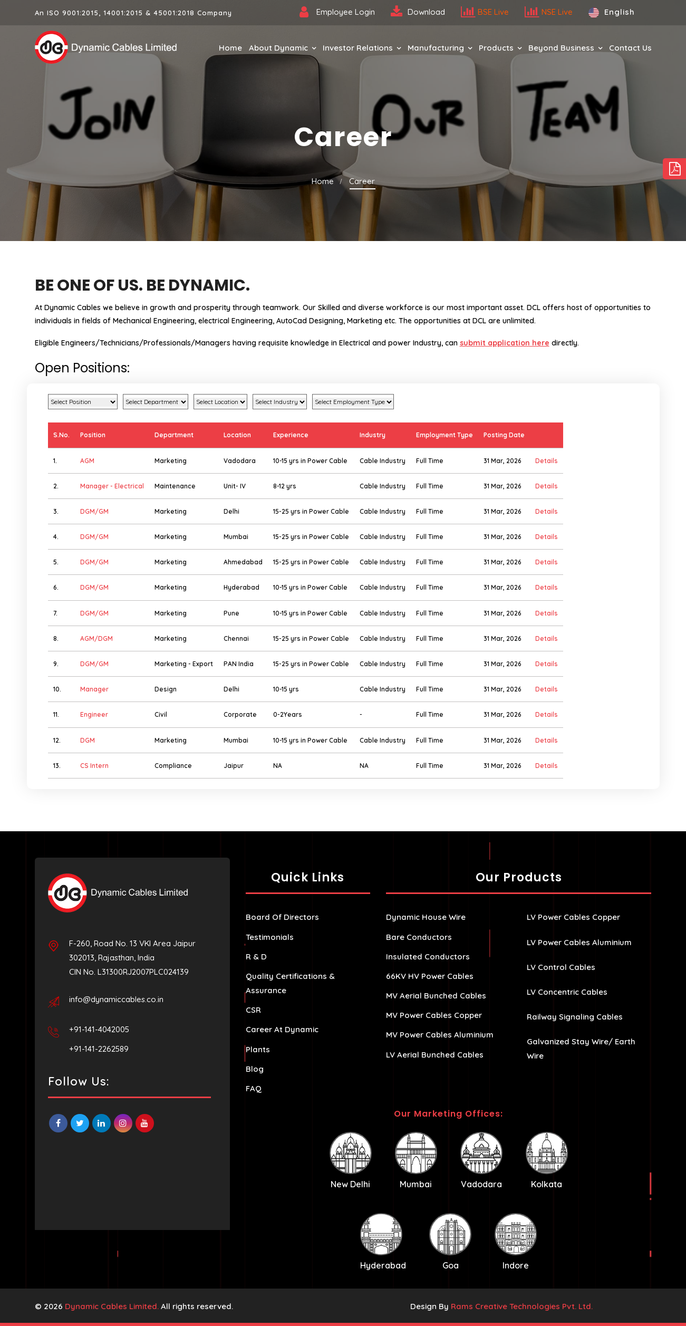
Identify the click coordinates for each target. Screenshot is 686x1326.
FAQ (254, 1088)
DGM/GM (94, 511)
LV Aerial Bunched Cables (435, 1055)
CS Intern (94, 766)
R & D (256, 957)
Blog (255, 1069)
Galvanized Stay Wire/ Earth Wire (581, 1048)
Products (496, 48)
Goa (450, 1242)
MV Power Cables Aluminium (440, 1035)
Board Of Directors (282, 917)
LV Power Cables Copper (573, 917)
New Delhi (351, 1160)
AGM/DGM (96, 638)
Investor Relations (358, 48)
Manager (94, 689)
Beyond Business (561, 48)
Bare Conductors (419, 937)
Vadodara (481, 1160)
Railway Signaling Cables (575, 1017)
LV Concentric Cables (567, 992)
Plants (258, 1049)
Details (546, 461)
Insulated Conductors (428, 957)
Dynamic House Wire (426, 917)
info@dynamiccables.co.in (116, 999)
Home (230, 48)
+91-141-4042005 (99, 1029)
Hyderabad (383, 1242)
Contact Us (630, 48)
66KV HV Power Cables (430, 976)
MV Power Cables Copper (434, 1015)
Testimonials (270, 937)
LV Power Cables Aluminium (579, 942)
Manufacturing (436, 48)
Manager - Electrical (112, 486)
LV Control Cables (561, 967)
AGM (87, 461)
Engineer (94, 714)
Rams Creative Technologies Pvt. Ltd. (522, 1306)
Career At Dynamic (282, 1029)
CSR (253, 1010)
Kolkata (547, 1160)
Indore (516, 1242)
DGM (87, 740)
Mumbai (416, 1160)
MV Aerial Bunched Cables (436, 996)
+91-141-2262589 (99, 1049)
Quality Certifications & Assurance (290, 983)
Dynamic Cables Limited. (112, 1306)
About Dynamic (278, 48)
